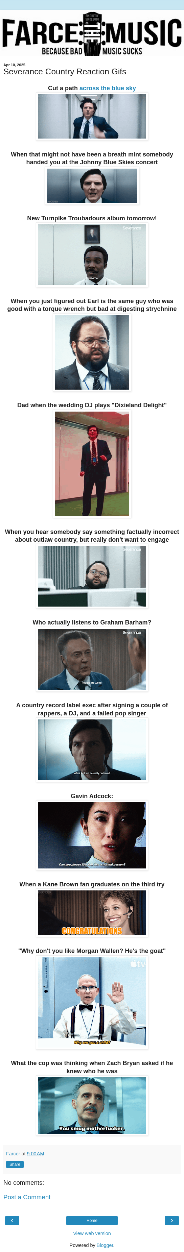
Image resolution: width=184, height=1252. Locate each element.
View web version (92, 1233)
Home (92, 1220)
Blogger (105, 1245)
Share (14, 1164)
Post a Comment (26, 1197)
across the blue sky (107, 88)
